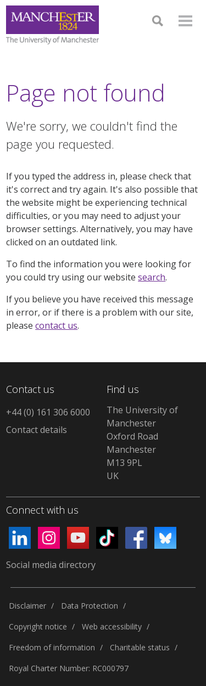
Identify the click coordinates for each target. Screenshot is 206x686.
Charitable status (140, 647)
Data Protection (89, 605)
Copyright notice (38, 626)
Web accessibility (112, 626)
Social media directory (51, 565)
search (151, 277)
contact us (56, 325)
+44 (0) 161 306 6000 (48, 412)
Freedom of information (52, 647)
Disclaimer (27, 605)
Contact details (36, 430)
